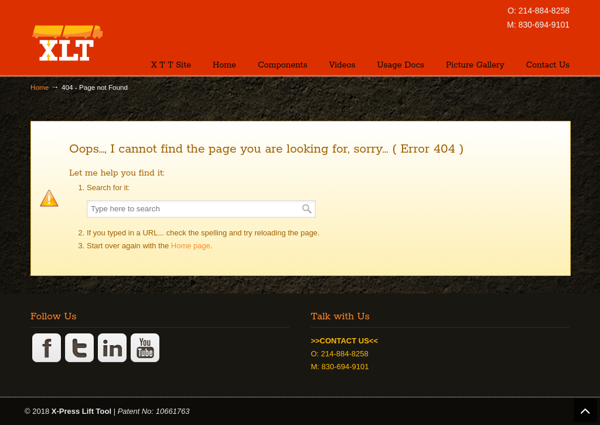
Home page (190, 245)
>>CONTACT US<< (344, 340)
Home (39, 87)
